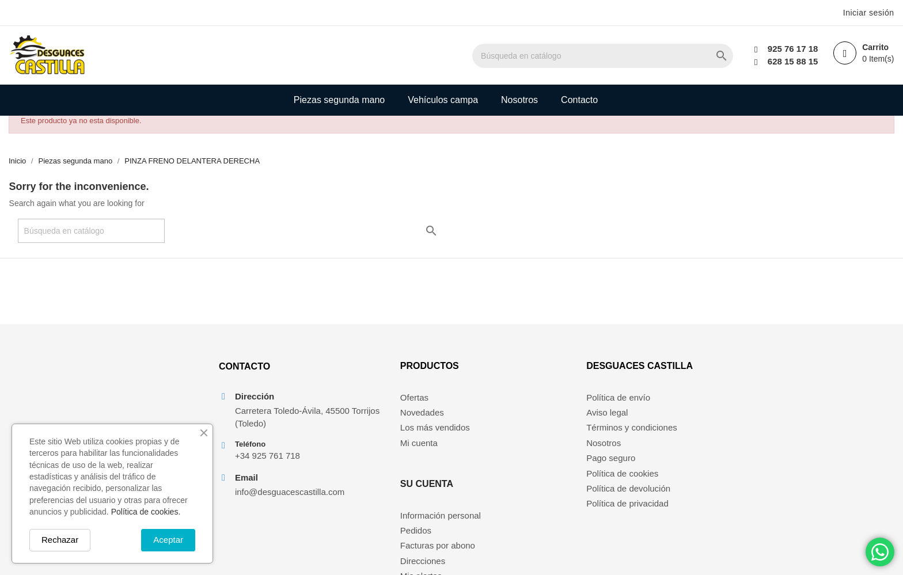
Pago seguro (612, 464)
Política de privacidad (629, 510)
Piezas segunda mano (339, 100)
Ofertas (390, 403)
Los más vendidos (411, 434)
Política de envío (620, 403)
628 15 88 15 (791, 61)
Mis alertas (516, 464)
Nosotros (519, 100)
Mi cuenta (394, 449)
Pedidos (510, 419)
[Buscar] (624, 56)
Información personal (535, 403)
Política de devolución (630, 495)
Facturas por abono (532, 434)
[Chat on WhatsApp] (880, 552)
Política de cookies (624, 480)
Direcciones (517, 449)
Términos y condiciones (633, 434)
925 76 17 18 (791, 49)
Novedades (398, 419)
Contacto (579, 100)
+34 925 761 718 (265, 463)
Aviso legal (608, 419)
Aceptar (168, 539)
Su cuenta (521, 372)
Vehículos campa (443, 100)
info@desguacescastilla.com (288, 499)
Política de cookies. (146, 511)
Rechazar (59, 539)
